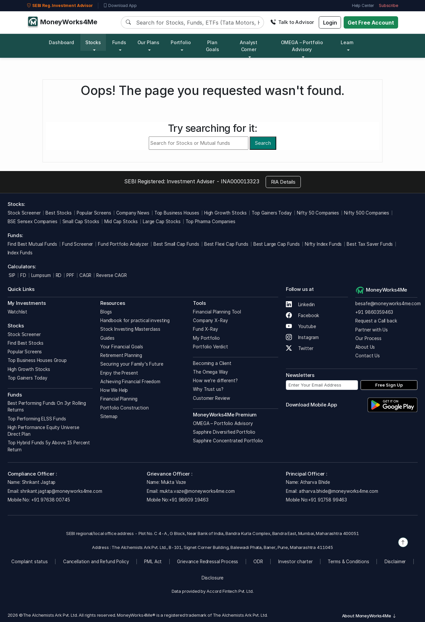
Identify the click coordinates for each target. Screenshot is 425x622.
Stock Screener (24, 213)
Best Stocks (58, 213)
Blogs (106, 311)
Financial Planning (118, 398)
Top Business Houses (176, 213)
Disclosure (213, 577)
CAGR (85, 275)
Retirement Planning (121, 355)
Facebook (302, 315)
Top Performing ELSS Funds (37, 418)
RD (59, 275)
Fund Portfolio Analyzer (123, 244)
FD (23, 275)
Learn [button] (347, 42)
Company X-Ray (210, 320)
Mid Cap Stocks (121, 221)
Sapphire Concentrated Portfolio (228, 440)
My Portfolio (206, 338)
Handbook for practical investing (135, 320)
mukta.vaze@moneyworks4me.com (197, 491)
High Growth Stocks (225, 213)
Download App (120, 6)
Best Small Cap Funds (176, 244)
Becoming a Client (212, 363)
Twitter (299, 348)
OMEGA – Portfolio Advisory (223, 423)
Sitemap (109, 416)
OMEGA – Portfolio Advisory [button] (302, 46)
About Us (365, 347)
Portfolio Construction (124, 407)
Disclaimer (395, 561)
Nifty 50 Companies (318, 213)
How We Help (114, 390)
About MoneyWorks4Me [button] (369, 615)
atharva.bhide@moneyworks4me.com (338, 491)
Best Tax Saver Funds (370, 244)
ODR (258, 561)
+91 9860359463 (374, 312)
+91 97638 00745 (50, 499)
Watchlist (18, 311)
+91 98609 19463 (189, 499)
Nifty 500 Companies (366, 213)
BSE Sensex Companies (32, 221)
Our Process (368, 338)
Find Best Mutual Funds (32, 244)
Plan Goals (212, 46)
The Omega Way (210, 372)
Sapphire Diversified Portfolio (224, 432)
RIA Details (283, 182)
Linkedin (300, 304)
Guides (107, 338)
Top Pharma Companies (210, 221)
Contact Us (367, 355)
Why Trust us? (208, 389)
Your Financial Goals (121, 346)
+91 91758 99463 (327, 499)
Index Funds (20, 252)
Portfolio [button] (181, 42)
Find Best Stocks (26, 343)
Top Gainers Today (272, 213)
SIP (11, 275)
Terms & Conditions (348, 561)
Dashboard (61, 42)
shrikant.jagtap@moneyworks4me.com (61, 491)
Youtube (301, 326)
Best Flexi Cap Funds (226, 244)
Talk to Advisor (292, 22)
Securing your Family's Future (131, 364)
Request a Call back (376, 320)
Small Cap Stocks (81, 221)
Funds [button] (119, 42)
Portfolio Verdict (210, 346)
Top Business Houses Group (37, 360)
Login (330, 22)
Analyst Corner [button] (248, 46)
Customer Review (211, 398)
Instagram (302, 337)
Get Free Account (371, 22)
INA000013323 (240, 181)
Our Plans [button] (148, 42)
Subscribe (388, 5)
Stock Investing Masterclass (130, 329)
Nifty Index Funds (323, 244)
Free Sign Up (389, 385)
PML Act (153, 561)
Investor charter (295, 561)
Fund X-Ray (205, 329)
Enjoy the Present (119, 373)
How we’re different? (215, 380)
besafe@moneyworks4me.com (387, 303)
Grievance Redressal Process (207, 561)
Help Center (363, 5)
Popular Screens (94, 213)
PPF (70, 275)
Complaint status (29, 561)
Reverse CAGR (111, 275)
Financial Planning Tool (217, 311)
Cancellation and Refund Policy (96, 561)
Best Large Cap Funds (276, 244)
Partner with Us (371, 329)
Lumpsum (41, 275)
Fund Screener (77, 244)
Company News (132, 213)
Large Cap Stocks (162, 221)
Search (263, 143)
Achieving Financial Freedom (130, 381)
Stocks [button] (93, 42)
